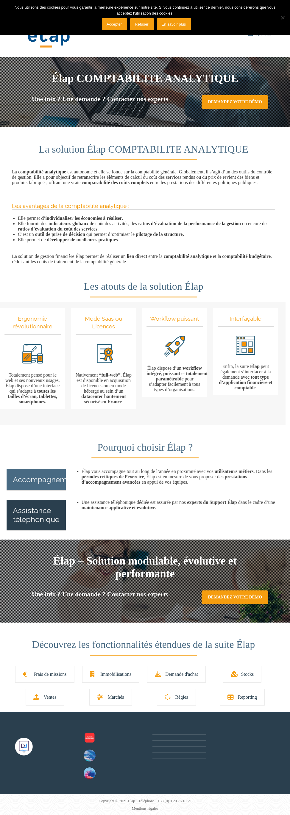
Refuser (142, 24)
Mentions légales (145, 808)
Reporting (242, 697)
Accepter (114, 24)
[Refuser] (283, 18)
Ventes (45, 697)
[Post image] (90, 738)
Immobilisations (110, 674)
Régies (176, 697)
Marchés (110, 697)
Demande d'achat (176, 674)
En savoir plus (174, 24)
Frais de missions (44, 674)
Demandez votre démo (235, 102)
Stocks (242, 674)
